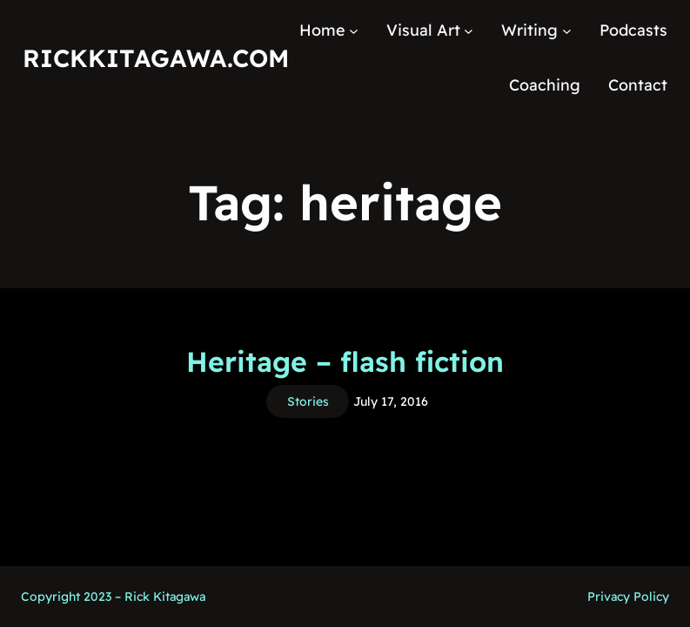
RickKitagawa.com (156, 58)
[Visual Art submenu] (468, 31)
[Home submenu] (353, 31)
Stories (308, 401)
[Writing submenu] (567, 31)
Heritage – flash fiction (345, 361)
